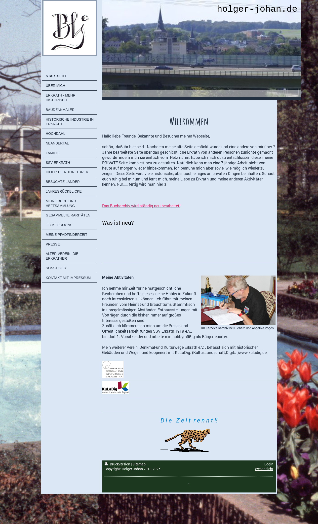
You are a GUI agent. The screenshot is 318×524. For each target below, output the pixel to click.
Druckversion (118, 464)
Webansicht (264, 468)
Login (268, 464)
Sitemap (139, 464)
